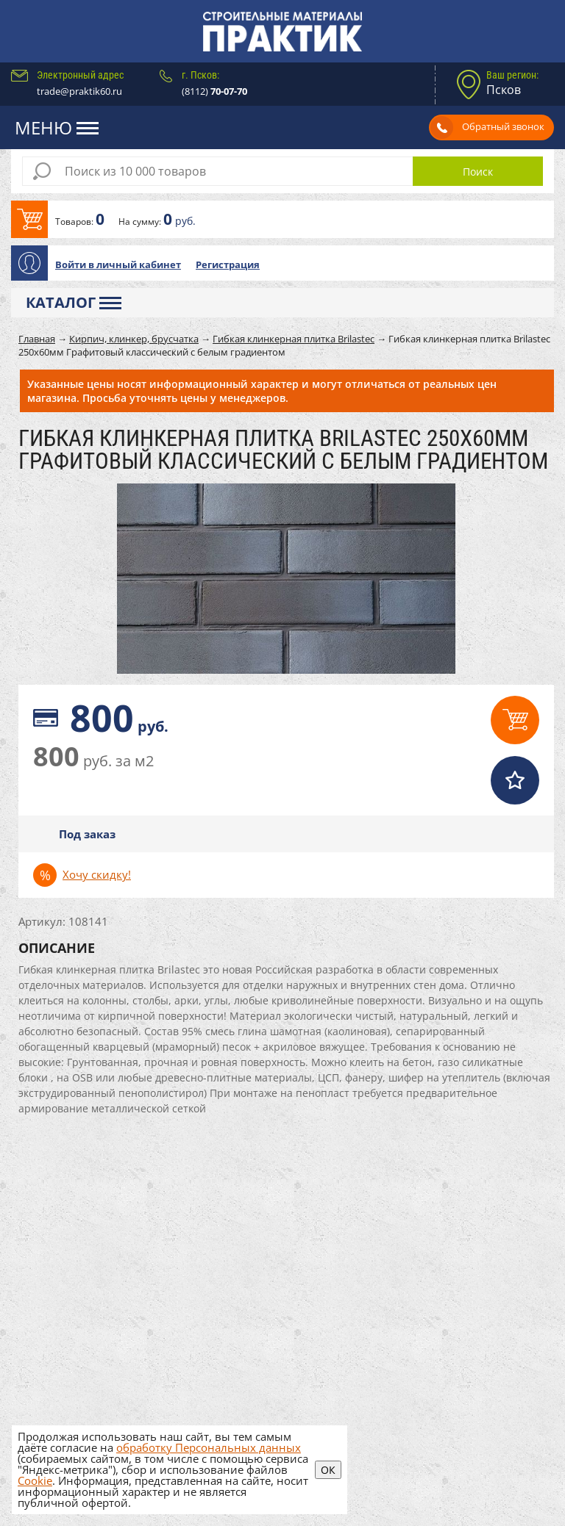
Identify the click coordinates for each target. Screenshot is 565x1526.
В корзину (282, 219)
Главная (36, 338)
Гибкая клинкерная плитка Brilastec (293, 338)
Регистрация (228, 264)
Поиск (478, 172)
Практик (282, 31)
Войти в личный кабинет (118, 264)
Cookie (35, 1480)
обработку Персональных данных (208, 1447)
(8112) (214, 91)
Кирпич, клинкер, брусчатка (134, 338)
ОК (328, 1470)
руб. (119, 717)
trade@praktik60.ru (79, 91)
